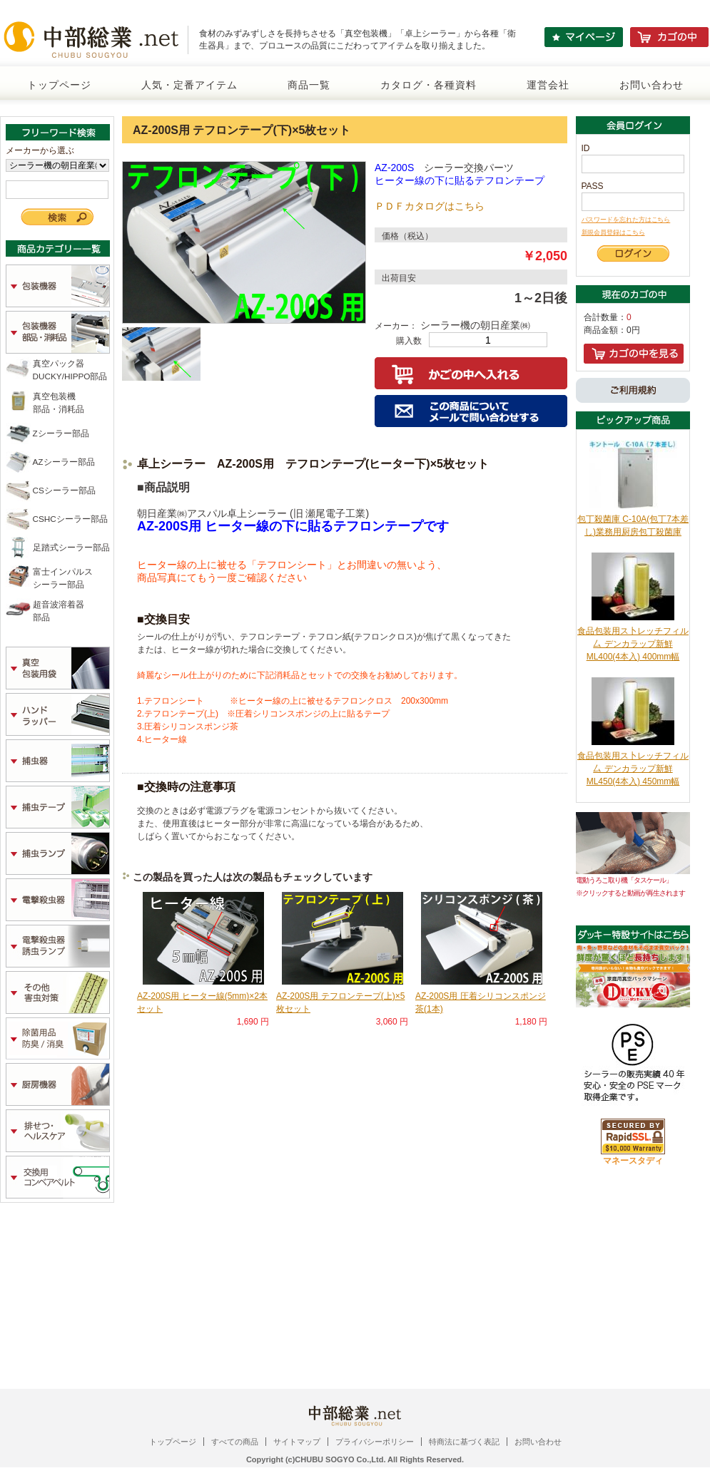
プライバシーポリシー (374, 1441)
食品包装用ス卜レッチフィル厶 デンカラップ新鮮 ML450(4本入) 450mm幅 (633, 768)
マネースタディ (633, 1161)
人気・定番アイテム (189, 85)
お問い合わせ (651, 85)
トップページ (59, 85)
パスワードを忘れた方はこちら (626, 219)
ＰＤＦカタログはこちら (430, 206)
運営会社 (548, 85)
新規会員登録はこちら (613, 232)
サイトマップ (296, 1441)
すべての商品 (234, 1441)
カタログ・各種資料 (428, 85)
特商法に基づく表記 (464, 1441)
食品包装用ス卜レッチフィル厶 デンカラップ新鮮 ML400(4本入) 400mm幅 (633, 644)
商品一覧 (309, 85)
